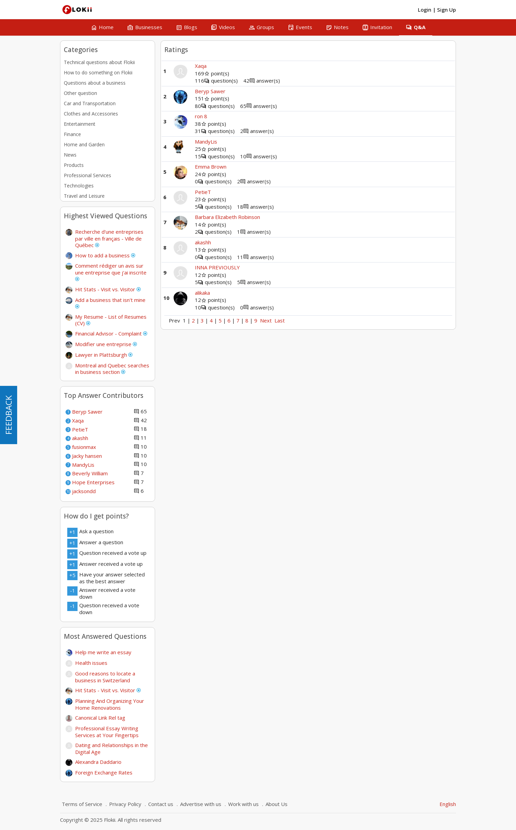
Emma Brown (210, 166)
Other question (80, 93)
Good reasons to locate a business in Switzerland (105, 677)
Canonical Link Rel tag (100, 717)
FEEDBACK (8, 415)
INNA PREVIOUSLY (217, 267)
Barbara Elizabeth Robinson (227, 216)
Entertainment (79, 124)
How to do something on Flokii (98, 72)
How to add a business (105, 255)
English (447, 804)
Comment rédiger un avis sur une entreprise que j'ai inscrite (110, 271)
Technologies (79, 185)
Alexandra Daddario (98, 761)
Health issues (91, 662)
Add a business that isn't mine (110, 302)
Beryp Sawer (87, 411)
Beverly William (90, 473)
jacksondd (84, 491)
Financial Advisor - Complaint (111, 333)
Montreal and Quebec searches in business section (112, 369)
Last (279, 320)
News (70, 154)
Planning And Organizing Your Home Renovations (109, 704)
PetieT (80, 429)
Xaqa (78, 420)
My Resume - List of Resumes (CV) (110, 320)
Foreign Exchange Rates (103, 772)
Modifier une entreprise (106, 344)
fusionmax (84, 446)
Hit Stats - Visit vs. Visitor (108, 289)
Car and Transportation (90, 103)
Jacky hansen (87, 455)
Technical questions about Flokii (99, 62)
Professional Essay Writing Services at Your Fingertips (107, 732)
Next (266, 320)
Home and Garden (84, 144)
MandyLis (83, 464)
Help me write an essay (103, 652)
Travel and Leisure (84, 196)
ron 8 (201, 116)
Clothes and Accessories (91, 113)
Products (74, 165)
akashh (80, 438)
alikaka (202, 292)
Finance (72, 134)
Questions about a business (95, 83)
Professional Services (87, 175)
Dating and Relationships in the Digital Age (111, 748)
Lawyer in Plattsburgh (103, 354)
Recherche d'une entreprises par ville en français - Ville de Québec (109, 238)
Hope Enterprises (93, 482)
